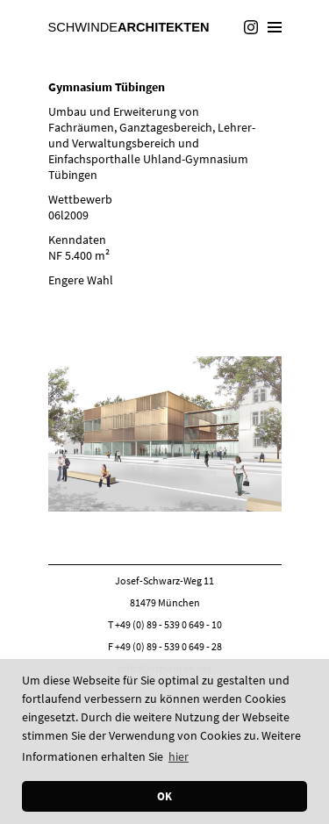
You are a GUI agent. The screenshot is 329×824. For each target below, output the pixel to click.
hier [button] (178, 756)
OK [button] (164, 796)
